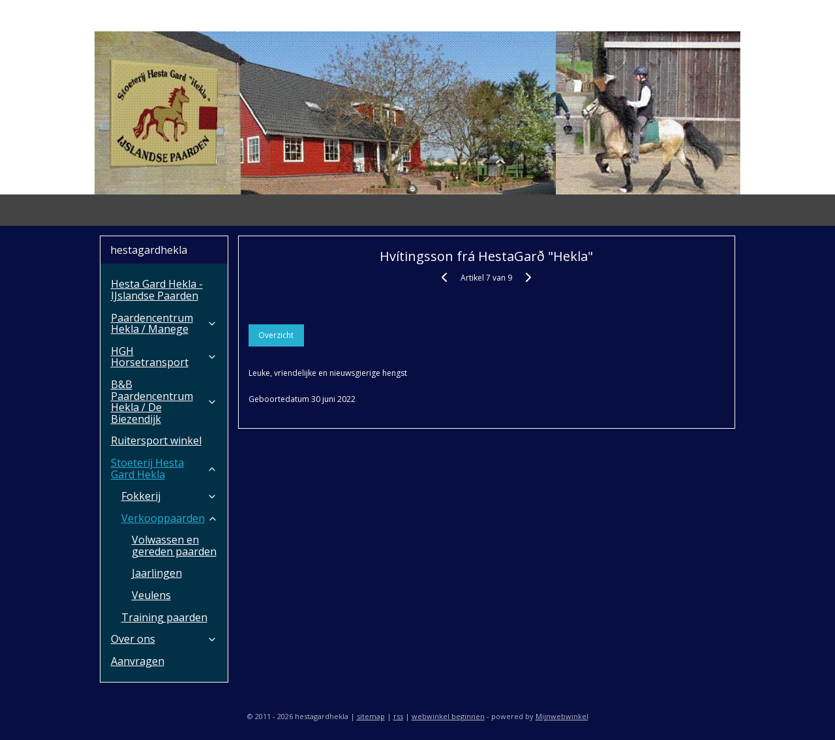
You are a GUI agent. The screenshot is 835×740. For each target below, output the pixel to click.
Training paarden (164, 617)
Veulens (151, 595)
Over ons (164, 639)
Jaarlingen (157, 573)
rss (398, 716)
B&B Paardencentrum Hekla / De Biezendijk (164, 401)
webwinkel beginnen (448, 716)
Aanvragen (137, 661)
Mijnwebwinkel (562, 716)
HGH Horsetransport (164, 357)
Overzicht (276, 335)
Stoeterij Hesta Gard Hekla (164, 468)
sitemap (371, 716)
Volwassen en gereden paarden (174, 545)
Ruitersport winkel (156, 440)
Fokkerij (169, 496)
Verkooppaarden (169, 518)
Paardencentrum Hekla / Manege (164, 324)
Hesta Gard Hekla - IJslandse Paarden (157, 290)
